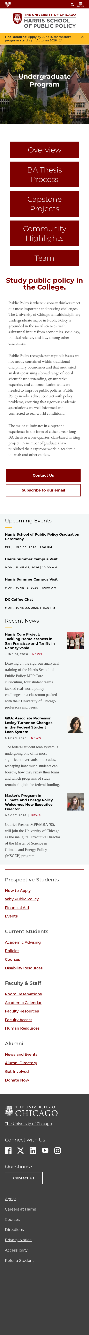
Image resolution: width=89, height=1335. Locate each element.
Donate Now (17, 1080)
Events (11, 916)
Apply (10, 1199)
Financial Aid (17, 908)
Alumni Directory (21, 1063)
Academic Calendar (23, 1003)
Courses (12, 959)
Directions (14, 1229)
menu (80, 5)
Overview (44, 149)
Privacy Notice (18, 1240)
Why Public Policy (22, 899)
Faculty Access (18, 1020)
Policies (12, 951)
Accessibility (16, 1250)
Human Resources (22, 1028)
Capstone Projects (44, 204)
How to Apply (18, 890)
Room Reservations (23, 994)
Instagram (57, 1150)
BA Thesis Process (44, 174)
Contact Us (43, 475)
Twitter (20, 1150)
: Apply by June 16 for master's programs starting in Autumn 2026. (38, 38)
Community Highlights (44, 233)
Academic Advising (23, 942)
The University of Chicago (28, 1123)
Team (44, 258)
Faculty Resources (22, 1011)
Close (82, 37)
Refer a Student (19, 1260)
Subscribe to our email (43, 490)
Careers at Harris (20, 1209)
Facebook (8, 1150)
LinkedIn (33, 1150)
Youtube (45, 1150)
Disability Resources (24, 968)
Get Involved (17, 1071)
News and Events (21, 1054)
